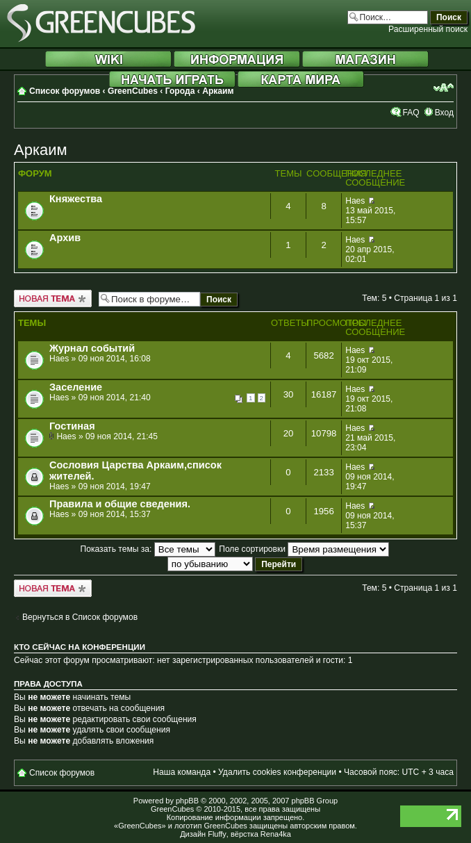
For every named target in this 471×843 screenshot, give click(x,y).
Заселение (75, 387)
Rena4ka (276, 834)
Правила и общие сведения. (119, 503)
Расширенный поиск (428, 29)
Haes (355, 201)
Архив (65, 237)
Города (180, 91)
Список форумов (64, 91)
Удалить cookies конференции (277, 772)
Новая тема (53, 298)
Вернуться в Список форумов (80, 617)
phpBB (187, 800)
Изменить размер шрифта (443, 87)
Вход (444, 112)
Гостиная (72, 426)
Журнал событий (92, 348)
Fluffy (217, 834)
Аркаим (217, 91)
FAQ (410, 112)
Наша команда (181, 772)
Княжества (75, 198)
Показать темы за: (148, 549)
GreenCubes (133, 91)
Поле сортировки (304, 549)
